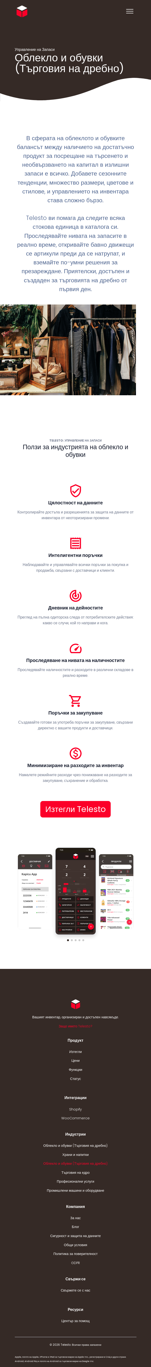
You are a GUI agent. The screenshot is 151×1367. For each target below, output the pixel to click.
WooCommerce (75, 1118)
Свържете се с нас (75, 1290)
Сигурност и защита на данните (75, 1236)
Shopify (75, 1109)
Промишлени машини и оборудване (75, 1190)
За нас (75, 1218)
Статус (75, 1078)
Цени (75, 1060)
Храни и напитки (75, 1154)
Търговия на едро (75, 1172)
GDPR (75, 1262)
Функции (75, 1069)
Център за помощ (75, 1321)
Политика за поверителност (75, 1253)
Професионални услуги (75, 1181)
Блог (75, 1226)
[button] (68, 940)
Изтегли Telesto (75, 809)
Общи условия (75, 1245)
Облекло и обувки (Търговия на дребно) (75, 1145)
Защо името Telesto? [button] (75, 1026)
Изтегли (75, 1051)
